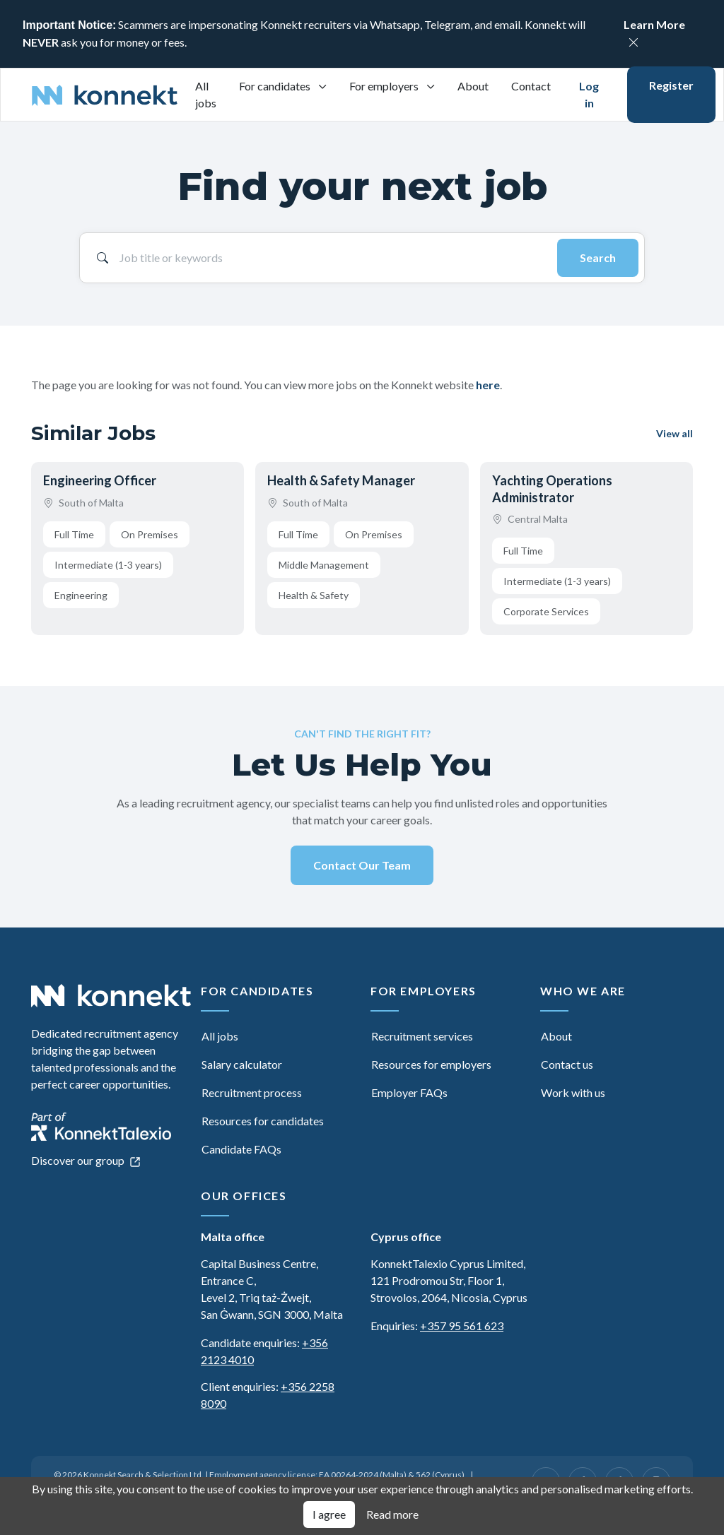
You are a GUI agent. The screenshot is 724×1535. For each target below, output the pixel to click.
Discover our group (86, 1160)
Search (598, 257)
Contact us (567, 1064)
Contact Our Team (362, 865)
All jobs (205, 94)
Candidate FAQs (241, 1149)
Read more (392, 1514)
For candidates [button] (276, 86)
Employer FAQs (409, 1092)
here (488, 384)
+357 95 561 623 (461, 1325)
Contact (531, 86)
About (473, 86)
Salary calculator (242, 1064)
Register (671, 85)
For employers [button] (385, 86)
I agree (329, 1514)
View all (674, 433)
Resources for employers (431, 1064)
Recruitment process (252, 1092)
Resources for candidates (263, 1120)
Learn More (654, 24)
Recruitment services (422, 1036)
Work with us (573, 1092)
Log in (589, 94)
